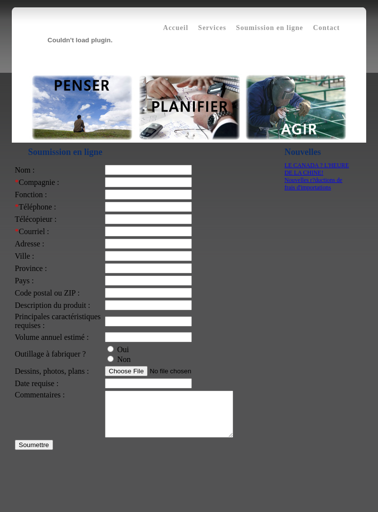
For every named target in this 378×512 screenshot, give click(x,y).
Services (212, 27)
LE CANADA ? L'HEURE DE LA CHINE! (316, 169)
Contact (326, 27)
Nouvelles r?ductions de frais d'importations (313, 184)
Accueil (175, 27)
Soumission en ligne (269, 27)
